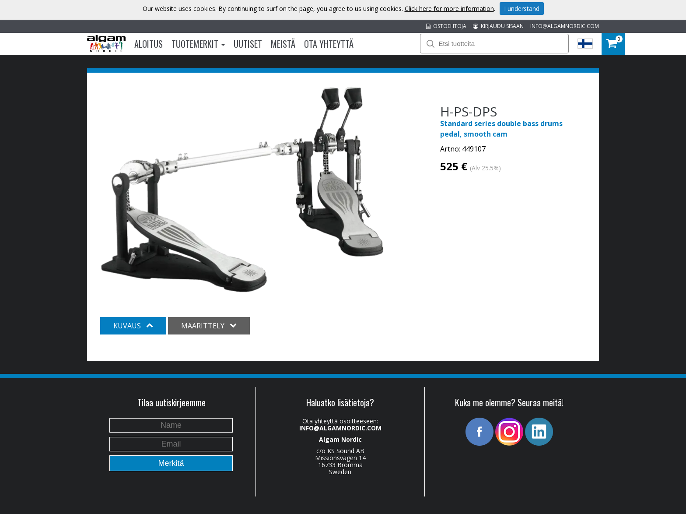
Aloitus (148, 43)
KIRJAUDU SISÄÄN (498, 26)
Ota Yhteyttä (329, 43)
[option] (242, 189)
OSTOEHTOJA (446, 26)
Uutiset (248, 43)
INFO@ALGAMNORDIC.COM (564, 26)
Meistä (283, 43)
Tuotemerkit (198, 43)
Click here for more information (449, 8)
